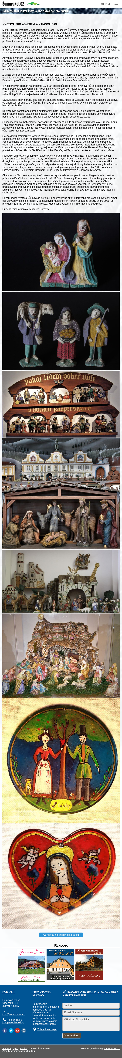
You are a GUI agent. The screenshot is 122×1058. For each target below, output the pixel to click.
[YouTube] (17, 1030)
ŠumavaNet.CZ (112, 1048)
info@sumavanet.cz (13, 1014)
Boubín (23, 1048)
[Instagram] (23, 1030)
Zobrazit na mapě (47, 1029)
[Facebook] (4, 1030)
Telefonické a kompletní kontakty (13, 1021)
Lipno (15, 1048)
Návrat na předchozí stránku (63, 934)
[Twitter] (11, 1030)
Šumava (6, 1048)
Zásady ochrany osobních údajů (18, 1051)
